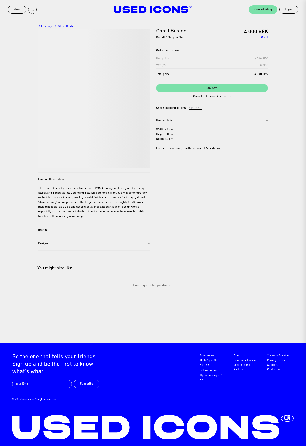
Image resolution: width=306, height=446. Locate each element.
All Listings (45, 26)
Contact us (273, 369)
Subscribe (86, 383)
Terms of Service (278, 355)
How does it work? (245, 360)
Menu (17, 9)
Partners (239, 369)
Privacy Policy (276, 360)
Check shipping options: (171, 108)
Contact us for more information (212, 96)
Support (272, 365)
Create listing (242, 365)
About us (239, 355)
